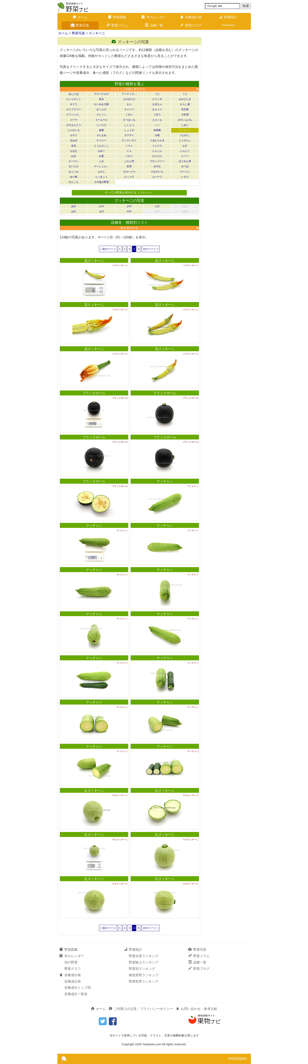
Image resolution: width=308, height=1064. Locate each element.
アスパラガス (101, 94)
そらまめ (101, 135)
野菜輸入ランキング (143, 962)
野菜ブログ (191, 25)
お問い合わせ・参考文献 (196, 1009)
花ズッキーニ (94, 260)
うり (184, 94)
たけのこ (185, 135)
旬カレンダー (154, 17)
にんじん (157, 151)
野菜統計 (228, 17)
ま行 (101, 211)
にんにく (185, 151)
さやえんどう (73, 125)
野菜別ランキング (142, 968)
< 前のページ (108, 248)
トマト (129, 145)
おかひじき (185, 99)
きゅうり (157, 109)
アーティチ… (129, 94)
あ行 (73, 206)
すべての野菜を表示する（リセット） (129, 192)
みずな (157, 166)
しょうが (129, 130)
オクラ (73, 104)
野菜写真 (80, 25)
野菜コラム (117, 25)
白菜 (101, 156)
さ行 (129, 206)
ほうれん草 (185, 161)
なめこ (101, 151)
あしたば (74, 94)
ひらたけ (157, 156)
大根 (157, 135)
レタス (185, 176)
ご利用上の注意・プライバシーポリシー (141, 1009)
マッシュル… (101, 166)
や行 (129, 211)
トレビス (157, 145)
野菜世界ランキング (143, 981)
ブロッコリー (157, 161)
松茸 (129, 166)
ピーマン (74, 161)
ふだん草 (129, 161)
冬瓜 (73, 145)
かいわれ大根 (101, 104)
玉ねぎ (73, 140)
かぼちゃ (157, 104)
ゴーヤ (73, 119)
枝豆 (101, 99)
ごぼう (157, 114)
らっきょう (101, 176)
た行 (157, 206)
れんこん (74, 182)
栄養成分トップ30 (77, 987)
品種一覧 (154, 25)
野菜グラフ (72, 968)
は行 (73, 211)
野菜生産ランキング (143, 956)
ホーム (80, 17)
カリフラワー (73, 109)
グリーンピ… (73, 114)
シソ (157, 125)
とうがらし (185, 140)
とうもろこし (101, 145)
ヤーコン (185, 171)
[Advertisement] (228, 98)
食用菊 (157, 130)
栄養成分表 (191, 17)
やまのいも (157, 171)
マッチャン (165, 481)
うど (157, 94)
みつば (185, 166)
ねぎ (73, 156)
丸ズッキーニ (94, 790)
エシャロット (73, 99)
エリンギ (157, 99)
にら (129, 151)
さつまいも (129, 119)
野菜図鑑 (117, 17)
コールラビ (101, 119)
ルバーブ (157, 176)
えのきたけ (129, 99)
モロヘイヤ (129, 171)
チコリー (101, 140)
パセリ (129, 156)
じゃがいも (73, 130)
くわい (129, 114)
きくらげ (101, 109)
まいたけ (74, 166)
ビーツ (185, 156)
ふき (101, 161)
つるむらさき (157, 140)
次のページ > (150, 248)
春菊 (101, 130)
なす (184, 145)
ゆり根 (73, 176)
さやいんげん (185, 119)
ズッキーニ (97, 33)
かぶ (129, 104)
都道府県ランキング (143, 975)
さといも (157, 119)
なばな (73, 151)
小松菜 (185, 114)
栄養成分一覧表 (75, 994)
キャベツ (129, 109)
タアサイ (129, 135)
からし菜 (185, 104)
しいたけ (101, 125)
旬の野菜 (71, 962)
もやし (101, 171)
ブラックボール (94, 393)
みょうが (74, 171)
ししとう (129, 125)
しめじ (185, 125)
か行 (101, 206)
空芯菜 (185, 109)
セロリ (73, 135)
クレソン (101, 114)
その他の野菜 (101, 182)
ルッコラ (129, 176)
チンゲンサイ (129, 140)
